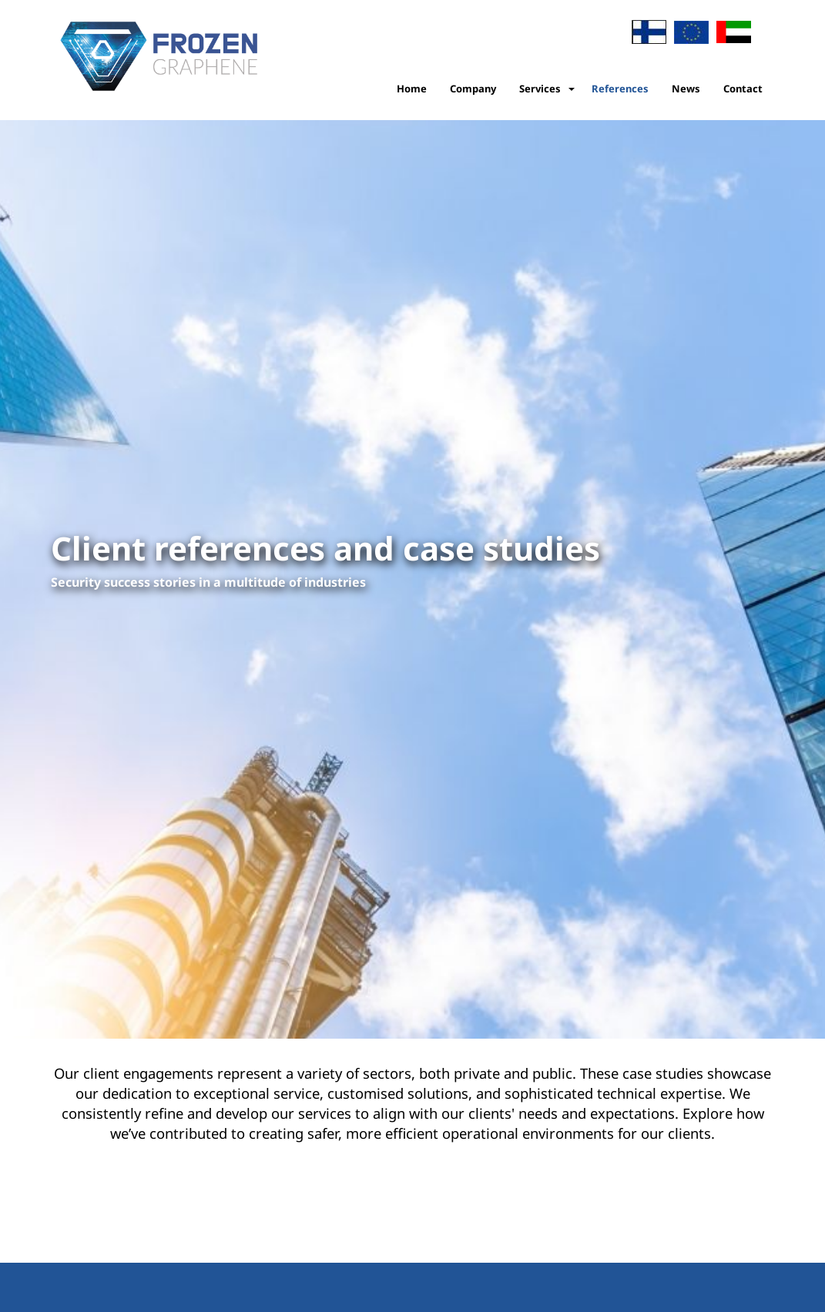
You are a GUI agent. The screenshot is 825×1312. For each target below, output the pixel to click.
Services (540, 88)
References (620, 88)
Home (412, 88)
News (686, 88)
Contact (743, 88)
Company (473, 88)
